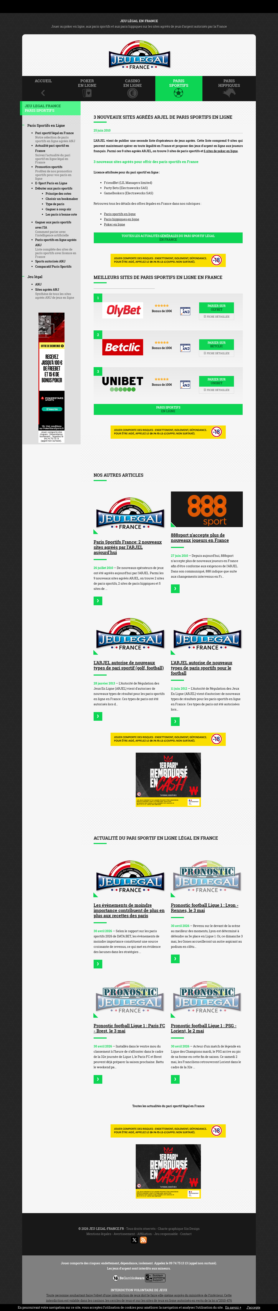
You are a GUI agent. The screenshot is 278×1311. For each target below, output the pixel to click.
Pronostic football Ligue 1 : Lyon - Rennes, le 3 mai (204, 907)
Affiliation (144, 1234)
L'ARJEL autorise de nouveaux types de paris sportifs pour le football (201, 668)
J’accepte (253, 1307)
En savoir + (233, 1307)
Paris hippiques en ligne (121, 219)
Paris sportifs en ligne (120, 214)
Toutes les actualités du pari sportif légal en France (168, 1106)
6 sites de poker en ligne (221, 151)
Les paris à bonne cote (61, 214)
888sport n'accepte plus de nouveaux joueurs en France (200, 537)
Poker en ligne (114, 224)
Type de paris (55, 204)
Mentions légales (98, 1234)
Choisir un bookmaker (62, 199)
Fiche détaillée (217, 316)
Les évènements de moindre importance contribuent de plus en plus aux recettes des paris (129, 910)
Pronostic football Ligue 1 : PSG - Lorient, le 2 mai (204, 1028)
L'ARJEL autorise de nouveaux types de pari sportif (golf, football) (129, 665)
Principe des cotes (58, 193)
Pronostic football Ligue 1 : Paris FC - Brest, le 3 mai (129, 1028)
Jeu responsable (166, 1234)
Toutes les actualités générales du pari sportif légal (168, 238)
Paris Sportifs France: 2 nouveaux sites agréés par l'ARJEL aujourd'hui (128, 547)
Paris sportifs (168, 409)
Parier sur (217, 308)
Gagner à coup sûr (58, 209)
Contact (186, 1234)
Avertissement (124, 1234)
